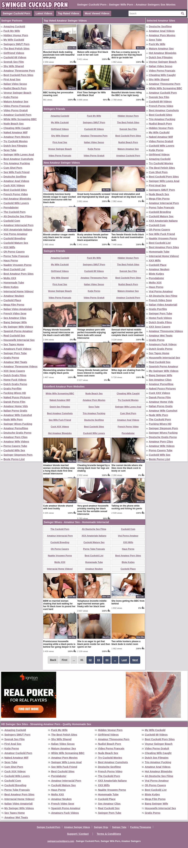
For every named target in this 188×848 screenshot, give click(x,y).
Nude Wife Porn (13, 419)
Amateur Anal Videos (16, 181)
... (115, 659)
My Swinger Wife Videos (18, 326)
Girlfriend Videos (13, 53)
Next (135, 659)
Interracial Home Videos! (18, 291)
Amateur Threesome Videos (20, 366)
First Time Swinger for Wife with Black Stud (91, 94)
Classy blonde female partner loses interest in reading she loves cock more (92, 373)
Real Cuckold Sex (14, 335)
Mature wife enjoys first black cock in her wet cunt (92, 53)
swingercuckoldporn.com (60, 841)
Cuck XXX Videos (14, 185)
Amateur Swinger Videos (77, 827)
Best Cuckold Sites (15, 189)
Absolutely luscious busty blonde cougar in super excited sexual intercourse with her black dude (59, 198)
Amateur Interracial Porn (18, 225)
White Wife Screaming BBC (20, 119)
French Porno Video (15, 194)
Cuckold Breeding (14, 238)
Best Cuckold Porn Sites (18, 75)
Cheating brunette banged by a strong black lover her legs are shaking (93, 468)
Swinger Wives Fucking (17, 423)
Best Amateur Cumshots (18, 158)
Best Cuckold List (14, 269)
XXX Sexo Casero (14, 370)
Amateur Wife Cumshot (17, 415)
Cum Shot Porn (12, 167)
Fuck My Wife (11, 30)
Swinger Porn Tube (15, 353)
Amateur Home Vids (15, 406)
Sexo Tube (9, 150)
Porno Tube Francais (16, 256)
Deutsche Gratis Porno (17, 432)
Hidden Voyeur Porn (15, 35)
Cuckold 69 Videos (14, 57)
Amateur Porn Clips (15, 437)
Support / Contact (77, 833)
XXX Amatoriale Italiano (17, 229)
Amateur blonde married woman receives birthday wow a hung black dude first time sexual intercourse (59, 469)
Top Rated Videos (68, 13)
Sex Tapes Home (13, 344)
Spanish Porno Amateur (18, 331)
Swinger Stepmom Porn (17, 454)
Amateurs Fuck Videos (17, 348)
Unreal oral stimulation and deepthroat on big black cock (126, 195)
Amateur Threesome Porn (19, 70)
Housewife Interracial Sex (19, 340)
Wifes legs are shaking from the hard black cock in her (128, 371)
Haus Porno (10, 260)
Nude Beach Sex (13, 123)
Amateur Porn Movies (16, 136)
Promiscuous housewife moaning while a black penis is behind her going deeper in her (59, 644)
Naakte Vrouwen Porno (17, 264)
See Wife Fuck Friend (16, 172)
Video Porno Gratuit (15, 110)
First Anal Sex (12, 79)
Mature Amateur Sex (15, 101)
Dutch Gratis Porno (15, 384)
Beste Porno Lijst (14, 459)
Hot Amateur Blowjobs (17, 198)
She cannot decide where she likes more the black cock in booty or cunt (126, 468)
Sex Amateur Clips (14, 317)
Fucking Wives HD (14, 393)
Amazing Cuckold (14, 26)
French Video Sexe (14, 313)
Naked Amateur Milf (15, 132)
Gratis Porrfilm (12, 388)
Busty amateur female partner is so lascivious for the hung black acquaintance (92, 237)
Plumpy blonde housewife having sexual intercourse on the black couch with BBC (58, 332)
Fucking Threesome (140, 827)
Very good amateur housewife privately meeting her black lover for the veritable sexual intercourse (93, 509)
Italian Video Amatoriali (17, 309)
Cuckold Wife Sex (14, 450)
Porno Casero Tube (15, 446)
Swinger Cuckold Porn (16, 13)
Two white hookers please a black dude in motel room (125, 642)
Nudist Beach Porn (14, 88)
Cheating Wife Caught (16, 128)
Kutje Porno (10, 97)
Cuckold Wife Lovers (16, 203)
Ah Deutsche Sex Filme (17, 216)
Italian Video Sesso (15, 83)
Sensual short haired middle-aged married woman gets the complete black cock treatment (127, 332)
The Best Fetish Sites (16, 48)
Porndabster (11, 207)
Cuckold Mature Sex (15, 242)
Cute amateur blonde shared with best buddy (58, 507)
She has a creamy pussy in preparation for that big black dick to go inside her (126, 55)
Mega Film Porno (13, 304)
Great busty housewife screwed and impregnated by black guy (93, 195)
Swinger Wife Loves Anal (18, 154)
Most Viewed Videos (97, 13)
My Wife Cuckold (13, 39)
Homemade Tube (13, 282)
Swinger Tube (119, 827)
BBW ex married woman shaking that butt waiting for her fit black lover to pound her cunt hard (59, 605)
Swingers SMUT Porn (16, 44)
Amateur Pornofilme (15, 428)
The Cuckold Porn (14, 211)
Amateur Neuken (13, 295)
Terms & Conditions (109, 833)
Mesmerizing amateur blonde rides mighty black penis (58, 371)
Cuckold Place (12, 300)
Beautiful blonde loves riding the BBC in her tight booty (126, 94)
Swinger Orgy (101, 827)
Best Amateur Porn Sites (18, 273)
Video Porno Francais (16, 106)
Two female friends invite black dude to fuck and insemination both (127, 237)
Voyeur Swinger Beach (17, 92)
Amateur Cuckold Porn (17, 114)
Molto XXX (9, 278)
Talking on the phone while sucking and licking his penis (126, 507)
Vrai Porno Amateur (15, 234)
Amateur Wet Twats (15, 362)
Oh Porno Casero (14, 251)
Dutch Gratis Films (14, 375)
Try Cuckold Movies (15, 141)
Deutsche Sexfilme (14, 176)
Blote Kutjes (11, 287)
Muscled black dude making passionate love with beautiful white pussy (59, 55)
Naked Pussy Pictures (16, 397)
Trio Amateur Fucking (16, 163)
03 (98, 659)
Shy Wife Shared (13, 66)
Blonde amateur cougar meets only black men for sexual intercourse (59, 237)
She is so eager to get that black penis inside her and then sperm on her (93, 644)
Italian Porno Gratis (15, 410)
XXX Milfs (9, 247)
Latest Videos (44, 13)
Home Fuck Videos (14, 379)
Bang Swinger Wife (15, 322)
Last (124, 659)
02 (90, 659)
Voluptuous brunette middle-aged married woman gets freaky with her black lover (92, 604)
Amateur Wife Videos (16, 441)
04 (107, 659)
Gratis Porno (11, 357)
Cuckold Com (11, 220)
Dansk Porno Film (14, 401)
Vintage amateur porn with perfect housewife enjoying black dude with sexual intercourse (91, 333)
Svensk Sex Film (13, 61)
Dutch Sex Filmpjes (15, 145)
